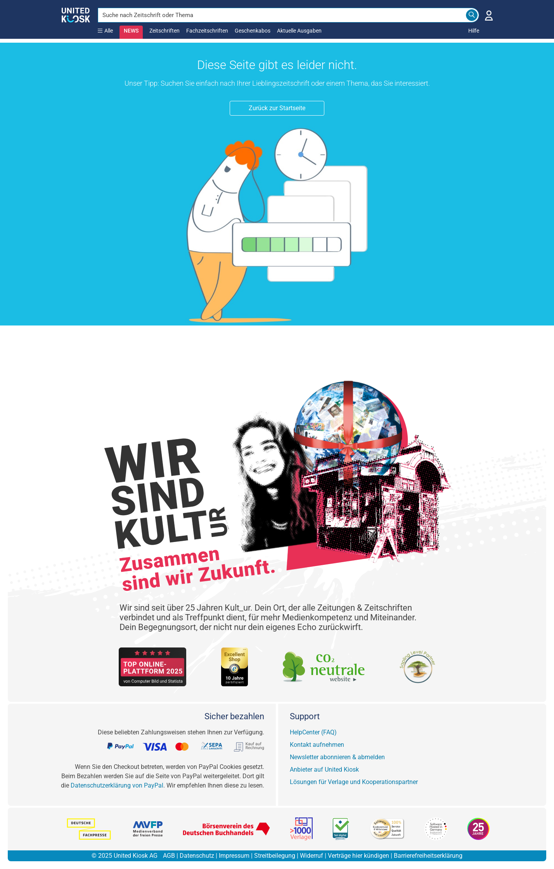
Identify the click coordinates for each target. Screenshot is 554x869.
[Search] (472, 15)
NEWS (131, 31)
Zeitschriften (164, 31)
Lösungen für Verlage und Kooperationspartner (354, 782)
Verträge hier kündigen (358, 855)
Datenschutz (197, 855)
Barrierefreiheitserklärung (428, 855)
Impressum (234, 855)
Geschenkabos (252, 31)
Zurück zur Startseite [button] (277, 108)
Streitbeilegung (274, 855)
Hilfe (473, 31)
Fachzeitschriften (207, 31)
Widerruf (311, 855)
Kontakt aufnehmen (317, 744)
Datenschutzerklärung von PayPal (117, 785)
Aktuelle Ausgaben (299, 31)
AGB (169, 855)
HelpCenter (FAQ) (313, 732)
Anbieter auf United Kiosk (324, 769)
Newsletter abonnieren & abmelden (337, 757)
